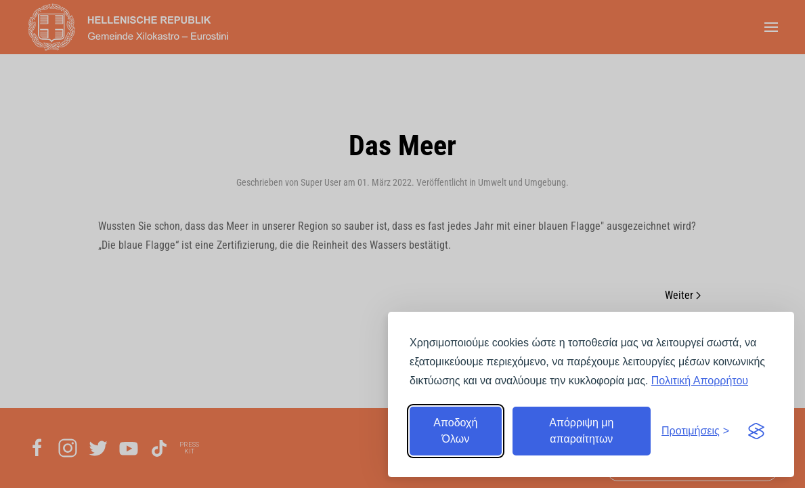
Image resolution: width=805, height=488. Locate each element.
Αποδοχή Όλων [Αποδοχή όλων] (455, 431)
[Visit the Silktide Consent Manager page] (756, 431)
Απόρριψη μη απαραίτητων (581, 431)
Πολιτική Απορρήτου (699, 380)
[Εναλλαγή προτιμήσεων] (695, 431)
